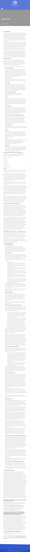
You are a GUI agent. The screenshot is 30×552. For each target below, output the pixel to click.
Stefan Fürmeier (15, 5)
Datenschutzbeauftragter (20, 536)
